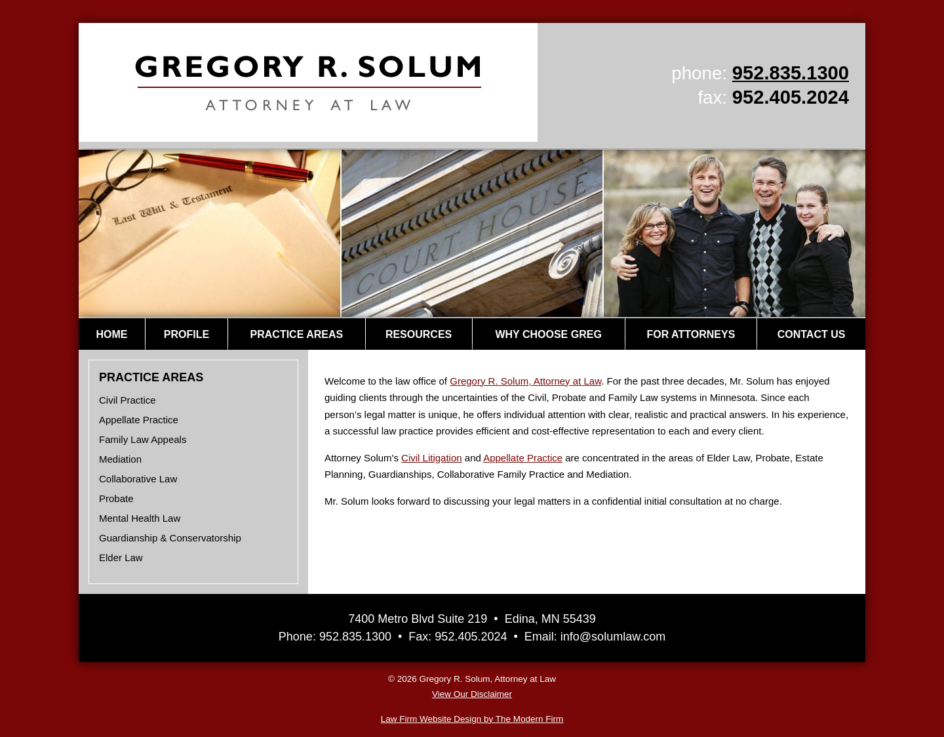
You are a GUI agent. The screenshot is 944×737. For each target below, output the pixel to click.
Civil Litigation (431, 457)
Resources (418, 334)
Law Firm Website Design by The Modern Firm (472, 719)
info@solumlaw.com (612, 636)
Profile (186, 334)
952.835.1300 (790, 72)
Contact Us (811, 334)
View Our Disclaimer (472, 694)
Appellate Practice (522, 457)
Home (111, 334)
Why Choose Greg (548, 334)
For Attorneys (690, 334)
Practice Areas (297, 334)
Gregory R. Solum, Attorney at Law (525, 381)
